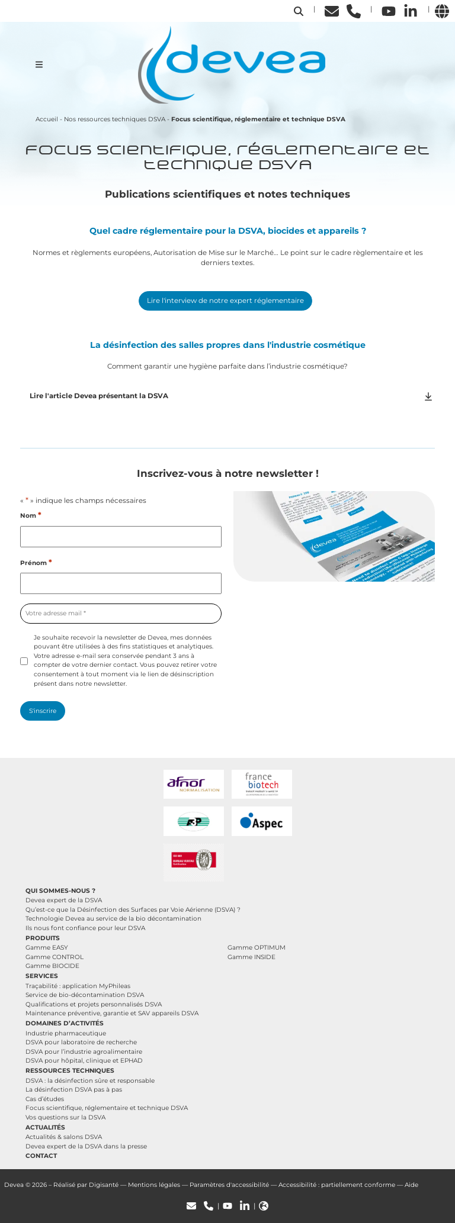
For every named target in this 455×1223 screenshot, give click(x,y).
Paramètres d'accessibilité (229, 1185)
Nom (30, 515)
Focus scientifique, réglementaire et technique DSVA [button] (106, 1108)
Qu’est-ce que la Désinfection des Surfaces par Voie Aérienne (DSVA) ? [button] (133, 910)
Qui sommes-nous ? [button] (60, 891)
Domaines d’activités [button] (64, 1023)
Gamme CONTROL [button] (54, 957)
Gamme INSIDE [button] (251, 957)
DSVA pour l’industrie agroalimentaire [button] (83, 1052)
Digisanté (103, 1185)
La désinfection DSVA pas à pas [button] (73, 1089)
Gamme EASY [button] (46, 947)
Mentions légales (154, 1185)
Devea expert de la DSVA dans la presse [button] (86, 1146)
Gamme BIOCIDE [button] (52, 966)
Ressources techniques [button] (69, 1070)
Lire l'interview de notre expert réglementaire (225, 300)
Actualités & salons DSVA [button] (63, 1137)
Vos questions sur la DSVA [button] (65, 1117)
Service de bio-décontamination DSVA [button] (84, 995)
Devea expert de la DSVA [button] (63, 900)
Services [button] (41, 976)
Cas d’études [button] (44, 1099)
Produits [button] (42, 938)
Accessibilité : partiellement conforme (336, 1185)
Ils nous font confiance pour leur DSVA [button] (85, 928)
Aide (411, 1185)
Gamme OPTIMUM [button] (257, 947)
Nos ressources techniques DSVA (114, 119)
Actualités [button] (45, 1127)
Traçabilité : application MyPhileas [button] (77, 986)
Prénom (36, 563)
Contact (41, 1156)
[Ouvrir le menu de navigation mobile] (39, 64)
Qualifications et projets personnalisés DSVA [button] (93, 1004)
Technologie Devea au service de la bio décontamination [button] (113, 918)
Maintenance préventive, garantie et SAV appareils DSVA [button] (111, 1013)
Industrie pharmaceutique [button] (65, 1033)
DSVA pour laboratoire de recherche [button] (81, 1042)
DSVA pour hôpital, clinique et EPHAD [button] (84, 1060)
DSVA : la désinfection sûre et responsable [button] (90, 1081)
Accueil (47, 119)
